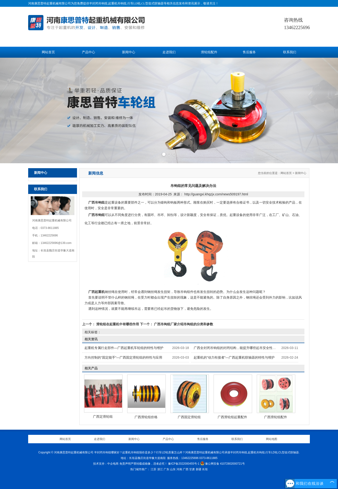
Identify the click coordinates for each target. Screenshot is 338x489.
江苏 (153, 469)
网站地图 (271, 439)
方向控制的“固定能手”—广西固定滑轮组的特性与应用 (123, 357)
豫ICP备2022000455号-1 (183, 463)
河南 (179, 469)
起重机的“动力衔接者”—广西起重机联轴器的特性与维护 (234, 357)
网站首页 (48, 52)
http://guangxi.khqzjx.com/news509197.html (216, 194)
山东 (173, 469)
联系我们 (289, 52)
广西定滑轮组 (103, 416)
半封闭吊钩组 (98, 3)
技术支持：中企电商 (106, 463)
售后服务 (249, 52)
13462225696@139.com (56, 243)
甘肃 (192, 469)
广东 (166, 469)
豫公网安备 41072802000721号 (222, 463)
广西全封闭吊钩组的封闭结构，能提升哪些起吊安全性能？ (236, 348)
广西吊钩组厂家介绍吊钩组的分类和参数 (183, 324)
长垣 (205, 469)
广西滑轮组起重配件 (232, 417)
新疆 (198, 469)
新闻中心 (128, 52)
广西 (185, 469)
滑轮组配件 (209, 52)
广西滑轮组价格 (145, 417)
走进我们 (169, 52)
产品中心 (88, 52)
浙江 (160, 469)
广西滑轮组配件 (275, 417)
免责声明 (125, 463)
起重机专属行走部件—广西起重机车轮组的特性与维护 (123, 348)
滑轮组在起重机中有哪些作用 (117, 324)
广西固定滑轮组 (189, 417)
